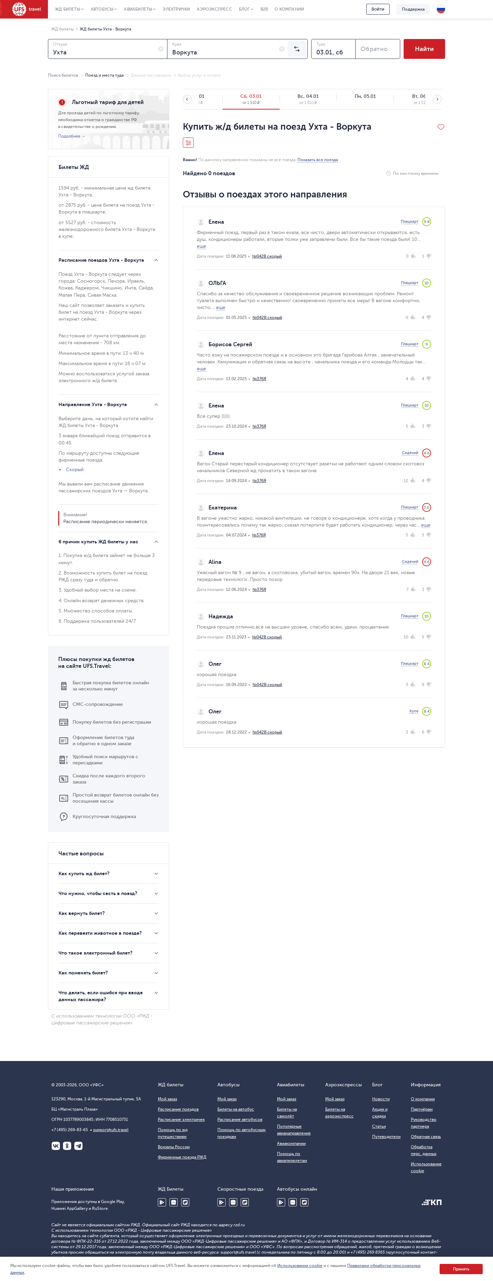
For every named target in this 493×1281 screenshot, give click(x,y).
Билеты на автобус (235, 1109)
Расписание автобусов (239, 1119)
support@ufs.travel (110, 1129)
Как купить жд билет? (84, 873)
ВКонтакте (55, 1145)
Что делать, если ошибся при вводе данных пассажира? (101, 996)
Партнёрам (422, 1109)
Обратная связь (426, 1136)
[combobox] (107, 49)
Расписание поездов (178, 1109)
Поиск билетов (63, 75)
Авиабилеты (138, 9)
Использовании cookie (300, 1265)
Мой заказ (167, 1099)
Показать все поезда (318, 159)
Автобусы (102, 9)
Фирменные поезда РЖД (182, 1157)
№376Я (259, 378)
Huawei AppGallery (173, 1202)
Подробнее (69, 136)
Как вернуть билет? (82, 913)
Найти (424, 49)
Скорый (75, 469)
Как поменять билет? (83, 972)
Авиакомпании (291, 1143)
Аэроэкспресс (214, 9)
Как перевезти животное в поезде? (100, 933)
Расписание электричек (181, 1119)
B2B (264, 9)
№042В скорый (267, 256)
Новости (381, 1099)
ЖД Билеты (67, 9)
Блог (244, 9)
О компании (289, 9)
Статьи (379, 1126)
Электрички (176, 9)
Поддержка (413, 9)
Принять (461, 1269)
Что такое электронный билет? (95, 953)
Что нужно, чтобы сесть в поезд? (98, 893)
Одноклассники (67, 1145)
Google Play (162, 1202)
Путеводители (386, 1136)
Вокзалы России (174, 1146)
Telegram (78, 1145)
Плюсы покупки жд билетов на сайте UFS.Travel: (96, 662)
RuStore (185, 1202)
